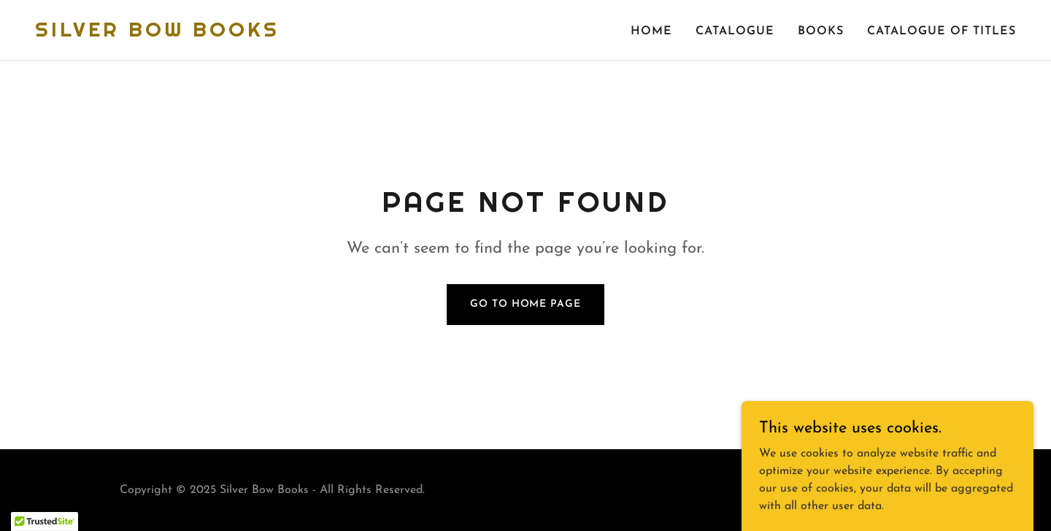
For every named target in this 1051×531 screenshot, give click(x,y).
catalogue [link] (735, 31)
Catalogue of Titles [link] (941, 31)
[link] (157, 33)
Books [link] (821, 31)
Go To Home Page (525, 304)
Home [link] (651, 31)
